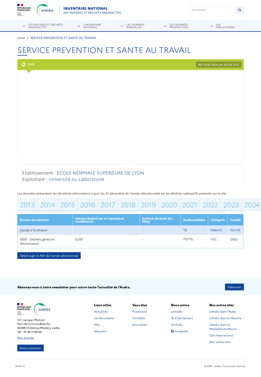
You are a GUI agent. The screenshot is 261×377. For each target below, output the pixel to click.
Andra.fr (20, 366)
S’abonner (234, 287)
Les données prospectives (179, 26)
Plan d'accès (25, 338)
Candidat (138, 318)
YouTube (181, 325)
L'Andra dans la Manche (225, 318)
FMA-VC (216, 230)
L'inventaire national (92, 26)
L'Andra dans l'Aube (222, 311)
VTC (214, 239)
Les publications (225, 26)
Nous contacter (30, 348)
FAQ (97, 325)
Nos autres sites (220, 342)
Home (21, 38)
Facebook (182, 331)
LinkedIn (181, 311)
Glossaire (100, 331)
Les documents (104, 318)
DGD (234, 239)
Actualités (101, 311)
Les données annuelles (135, 26)
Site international (221, 335)
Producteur (139, 311)
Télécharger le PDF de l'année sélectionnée (49, 256)
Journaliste (139, 325)
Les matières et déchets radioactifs (46, 26)
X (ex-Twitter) (182, 318)
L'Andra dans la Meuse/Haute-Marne (222, 327)
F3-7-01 (235, 230)
